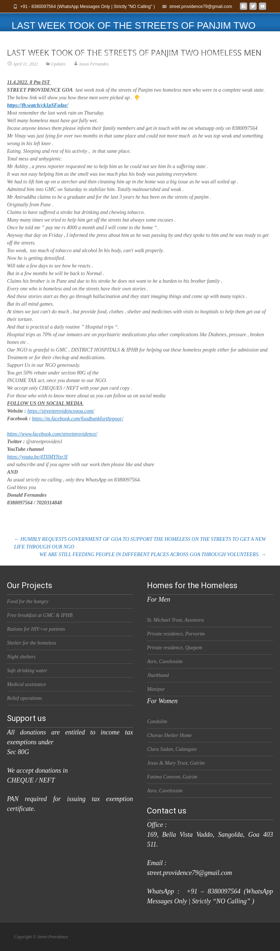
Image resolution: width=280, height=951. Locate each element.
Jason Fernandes (94, 74)
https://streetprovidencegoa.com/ (60, 421)
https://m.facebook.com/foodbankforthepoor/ (77, 429)
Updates (58, 74)
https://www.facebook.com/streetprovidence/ (52, 444)
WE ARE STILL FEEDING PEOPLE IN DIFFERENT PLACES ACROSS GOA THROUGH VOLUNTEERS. (152, 554)
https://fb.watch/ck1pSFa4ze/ (37, 116)
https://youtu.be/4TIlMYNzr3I (37, 467)
